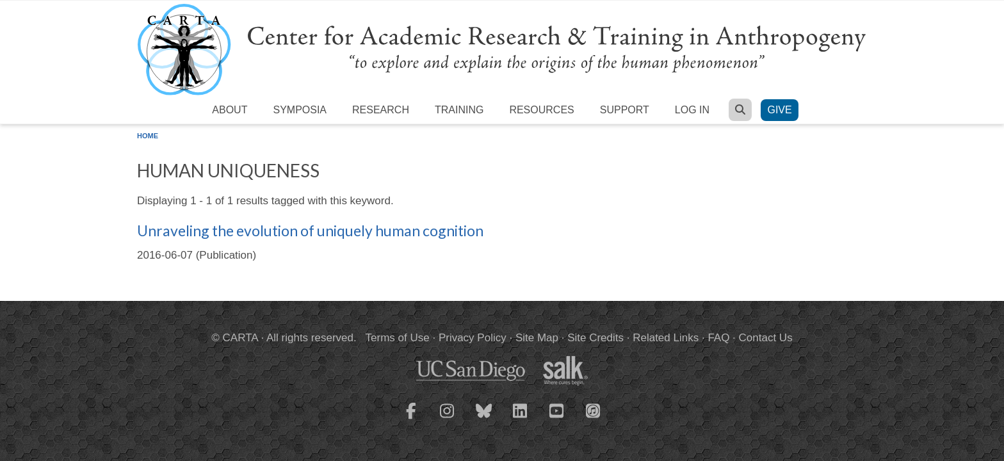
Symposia (300, 109)
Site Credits (595, 338)
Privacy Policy (472, 338)
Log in (692, 109)
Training (459, 109)
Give (779, 109)
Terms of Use (398, 338)
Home (147, 136)
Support (624, 109)
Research (380, 109)
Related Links (666, 338)
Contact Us (766, 338)
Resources (541, 109)
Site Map (536, 338)
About (229, 109)
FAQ (718, 338)
